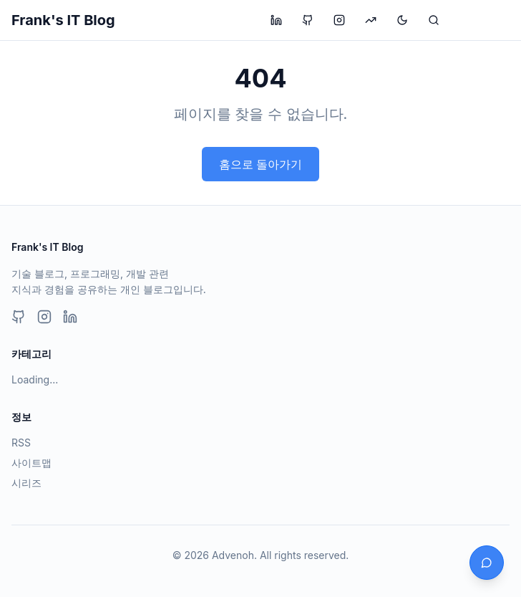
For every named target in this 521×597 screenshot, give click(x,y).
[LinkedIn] (70, 317)
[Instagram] (44, 317)
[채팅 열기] (486, 562)
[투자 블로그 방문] (371, 20)
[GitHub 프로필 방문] (308, 20)
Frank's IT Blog (63, 20)
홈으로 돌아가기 (261, 164)
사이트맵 (31, 463)
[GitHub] (18, 317)
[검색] (434, 20)
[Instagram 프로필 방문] (339, 20)
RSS (21, 442)
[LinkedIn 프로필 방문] (276, 20)
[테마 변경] (402, 20)
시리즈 (26, 483)
